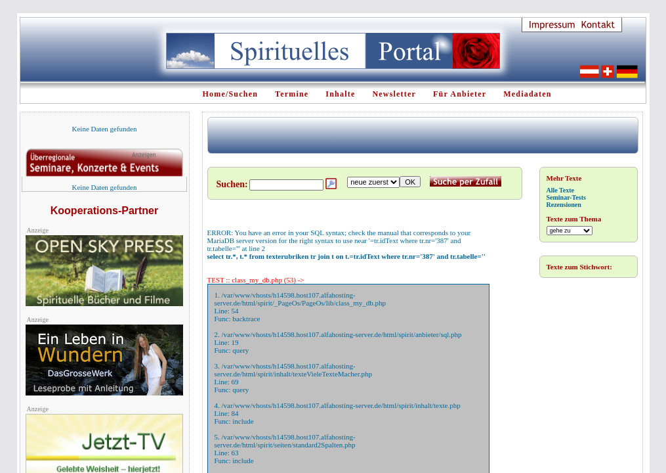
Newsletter (394, 94)
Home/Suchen (231, 94)
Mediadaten (527, 94)
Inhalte (340, 94)
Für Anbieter (459, 94)
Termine (291, 94)
